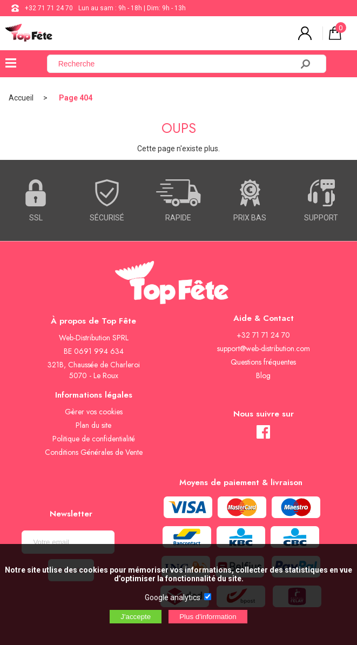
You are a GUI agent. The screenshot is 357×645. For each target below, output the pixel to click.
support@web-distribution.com (263, 348)
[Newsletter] (68, 542)
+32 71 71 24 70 (49, 8)
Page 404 (75, 97)
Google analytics (172, 597)
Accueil (21, 97)
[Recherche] (176, 64)
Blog (263, 375)
